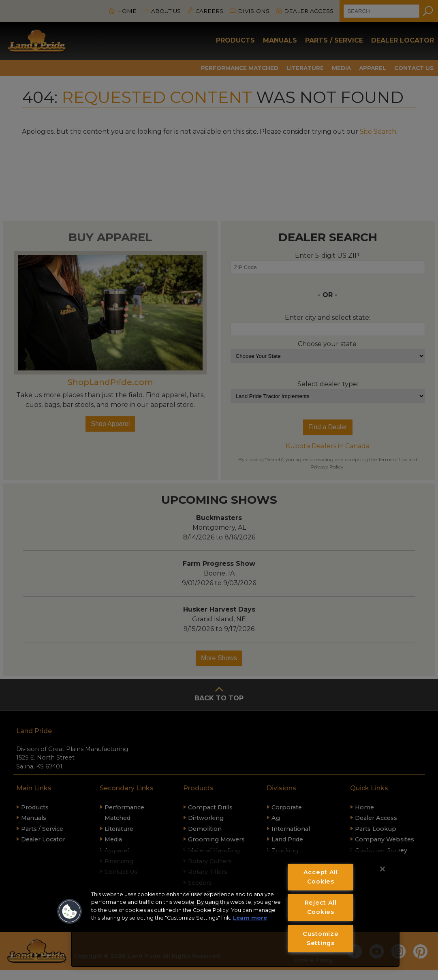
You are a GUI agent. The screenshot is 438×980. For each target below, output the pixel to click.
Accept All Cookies (320, 877)
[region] (235, 908)
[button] (70, 911)
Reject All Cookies (321, 907)
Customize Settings (320, 938)
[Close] (382, 869)
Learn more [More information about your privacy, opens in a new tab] (250, 917)
